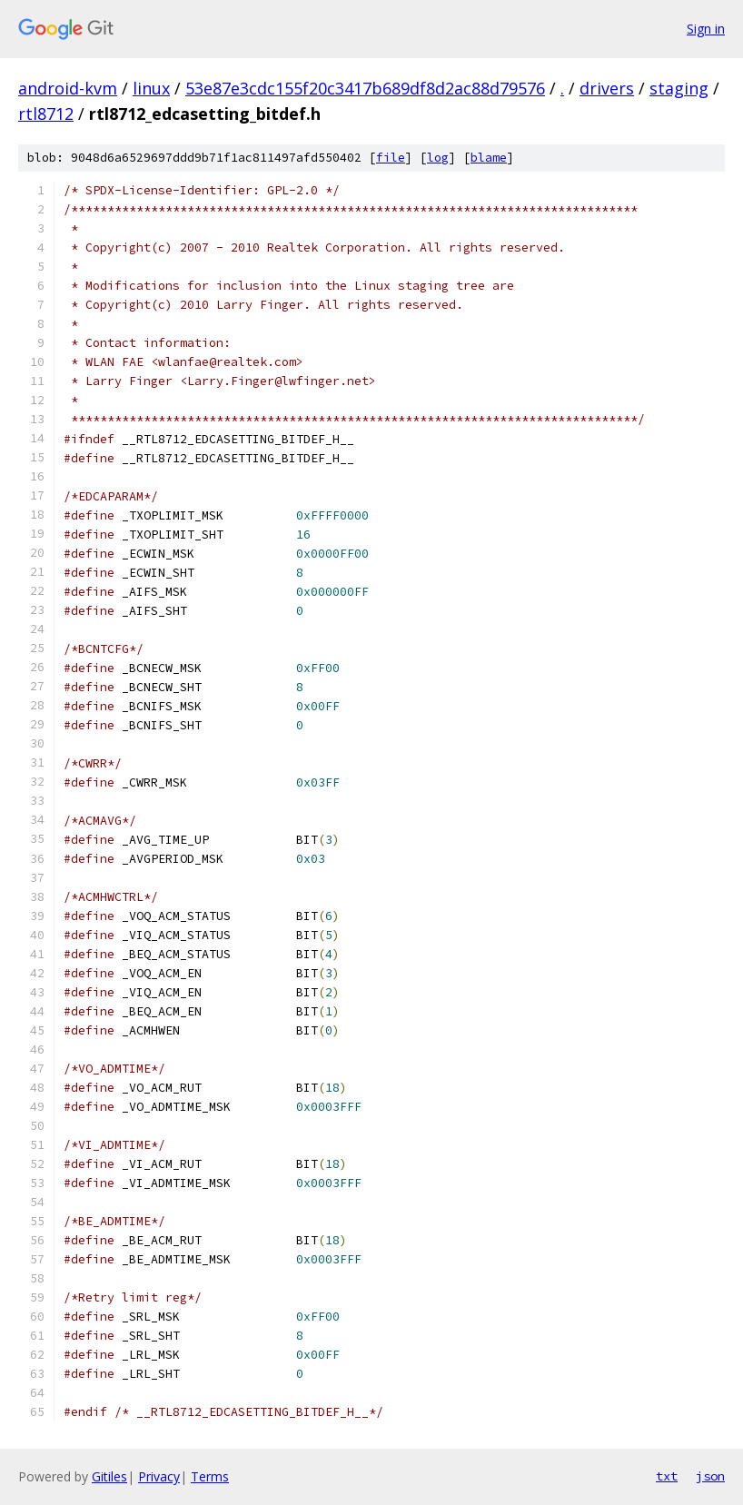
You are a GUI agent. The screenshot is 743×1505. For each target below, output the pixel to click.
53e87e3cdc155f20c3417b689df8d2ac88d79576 (365, 88)
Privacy (159, 1476)
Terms (210, 1476)
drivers (607, 88)
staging (678, 88)
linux (151, 88)
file (390, 157)
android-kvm (67, 88)
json (710, 1476)
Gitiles (109, 1476)
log (438, 157)
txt (667, 1476)
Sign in (706, 28)
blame (489, 157)
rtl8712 (46, 113)
